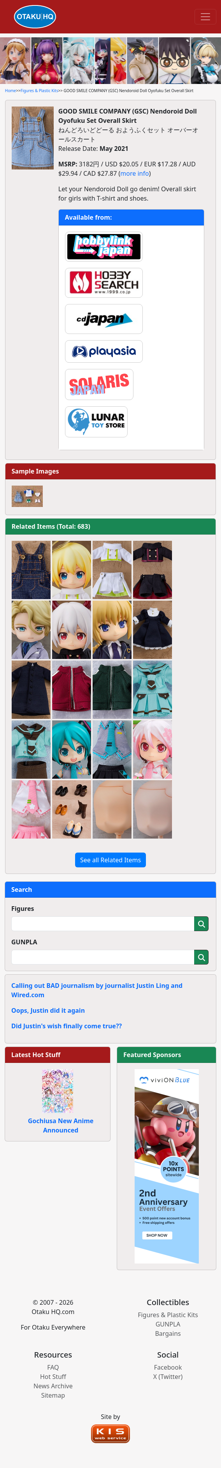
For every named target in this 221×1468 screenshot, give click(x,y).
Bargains (168, 1333)
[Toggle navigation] (205, 16)
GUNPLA (24, 942)
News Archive (53, 1386)
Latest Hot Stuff (35, 1054)
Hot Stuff (53, 1376)
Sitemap (53, 1395)
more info (134, 173)
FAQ (53, 1367)
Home (10, 90)
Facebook (168, 1367)
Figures (22, 908)
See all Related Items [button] (110, 860)
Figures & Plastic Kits (39, 90)
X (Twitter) (168, 1376)
